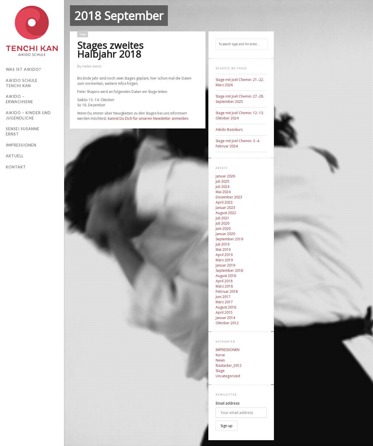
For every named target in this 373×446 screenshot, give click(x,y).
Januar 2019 (225, 265)
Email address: (228, 403)
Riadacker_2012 (229, 365)
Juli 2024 (222, 186)
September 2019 (229, 239)
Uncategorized (228, 375)
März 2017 (224, 301)
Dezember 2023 (229, 197)
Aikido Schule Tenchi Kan (22, 83)
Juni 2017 (223, 296)
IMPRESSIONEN (228, 349)
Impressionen (21, 145)
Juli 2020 (222, 223)
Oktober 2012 (227, 322)
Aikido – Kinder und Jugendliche (28, 115)
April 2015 (224, 312)
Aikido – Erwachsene (19, 99)
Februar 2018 (227, 291)
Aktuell (15, 156)
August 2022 (226, 212)
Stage (82, 34)
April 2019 (224, 254)
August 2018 (226, 275)
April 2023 (224, 202)
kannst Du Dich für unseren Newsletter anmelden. (148, 118)
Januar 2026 (225, 176)
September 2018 (229, 270)
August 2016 (226, 307)
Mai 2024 (223, 191)
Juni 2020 (223, 228)
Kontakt (16, 167)
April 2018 (224, 280)
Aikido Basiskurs (229, 129)
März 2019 (224, 260)
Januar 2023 (225, 207)
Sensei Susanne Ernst (22, 131)
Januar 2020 (225, 233)
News (220, 360)
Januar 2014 (225, 317)
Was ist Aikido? (23, 69)
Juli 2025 (222, 181)
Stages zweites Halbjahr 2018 (110, 50)
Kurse (220, 354)
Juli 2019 (222, 244)
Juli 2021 (222, 218)
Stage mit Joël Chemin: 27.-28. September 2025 (240, 99)
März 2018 (224, 286)
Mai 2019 (223, 249)
